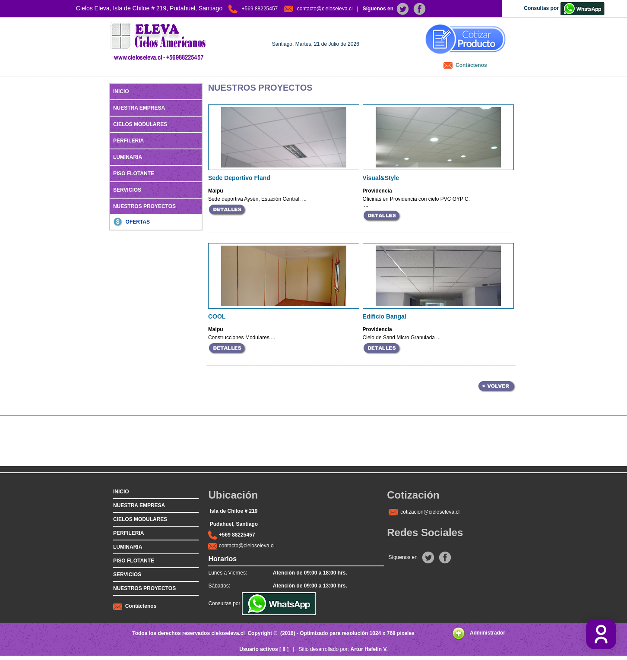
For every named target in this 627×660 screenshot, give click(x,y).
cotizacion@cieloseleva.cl (429, 512)
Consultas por (261, 603)
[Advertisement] (313, 446)
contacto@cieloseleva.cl (247, 546)
